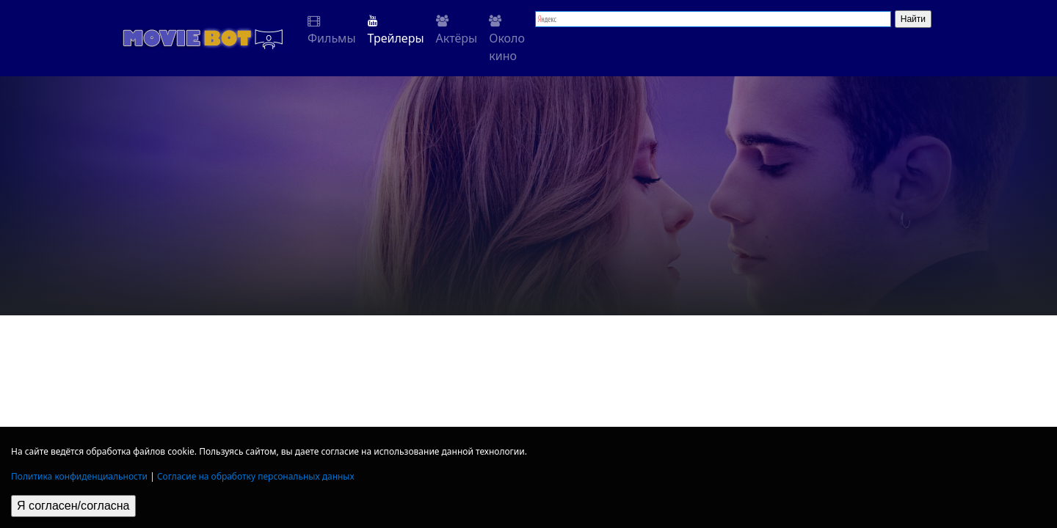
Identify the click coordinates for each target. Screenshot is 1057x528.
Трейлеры (396, 30)
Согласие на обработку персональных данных (256, 476)
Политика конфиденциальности (79, 476)
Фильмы (332, 30)
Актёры (457, 30)
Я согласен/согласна (73, 505)
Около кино (507, 39)
